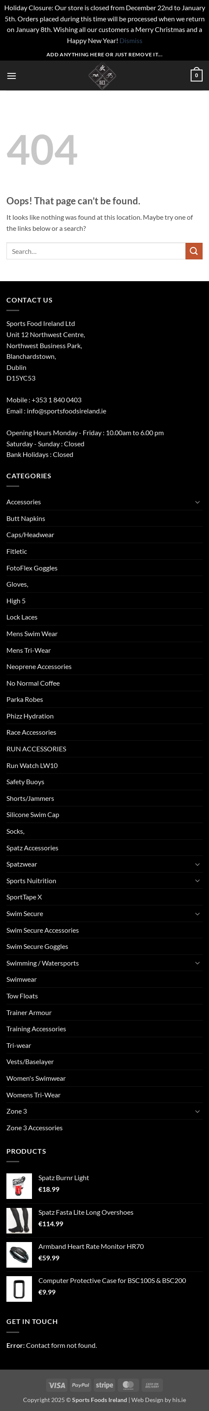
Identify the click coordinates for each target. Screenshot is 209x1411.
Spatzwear (21, 864)
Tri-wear (18, 1045)
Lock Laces (22, 617)
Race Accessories (31, 732)
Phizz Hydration (30, 716)
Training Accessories (36, 1028)
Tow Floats (22, 996)
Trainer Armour (29, 1012)
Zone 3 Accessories (34, 1127)
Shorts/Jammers (30, 798)
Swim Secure (24, 913)
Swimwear (21, 979)
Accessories (23, 501)
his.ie (179, 1399)
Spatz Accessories (32, 848)
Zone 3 (16, 1111)
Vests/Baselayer (30, 1061)
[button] (11, 75)
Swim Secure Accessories (42, 930)
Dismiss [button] (130, 40)
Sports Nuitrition (31, 880)
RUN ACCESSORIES (36, 749)
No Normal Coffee (33, 683)
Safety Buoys (25, 781)
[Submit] (194, 251)
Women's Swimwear (36, 1078)
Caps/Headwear (30, 534)
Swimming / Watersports (42, 963)
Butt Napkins (25, 518)
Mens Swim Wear (32, 633)
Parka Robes (24, 699)
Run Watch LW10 (32, 765)
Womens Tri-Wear (33, 1095)
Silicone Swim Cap (32, 814)
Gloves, (17, 584)
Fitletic (16, 551)
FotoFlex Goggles (32, 568)
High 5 (16, 600)
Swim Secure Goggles (37, 946)
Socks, (15, 831)
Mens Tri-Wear (28, 650)
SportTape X (24, 897)
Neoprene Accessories (39, 666)
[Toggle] (197, 502)
